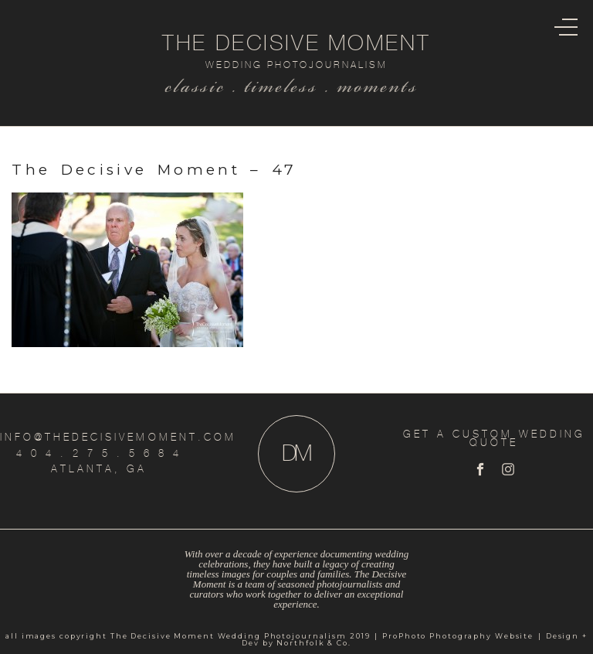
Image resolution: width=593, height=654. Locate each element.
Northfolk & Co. (313, 643)
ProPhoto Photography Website (458, 636)
